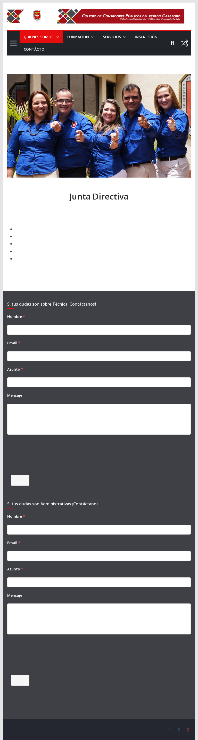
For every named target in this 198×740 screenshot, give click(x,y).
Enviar (20, 480)
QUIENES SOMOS (39, 37)
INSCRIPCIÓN (36, 49)
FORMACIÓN (79, 37)
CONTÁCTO (66, 49)
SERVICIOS (115, 37)
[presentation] (46, 458)
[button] (57, 37)
